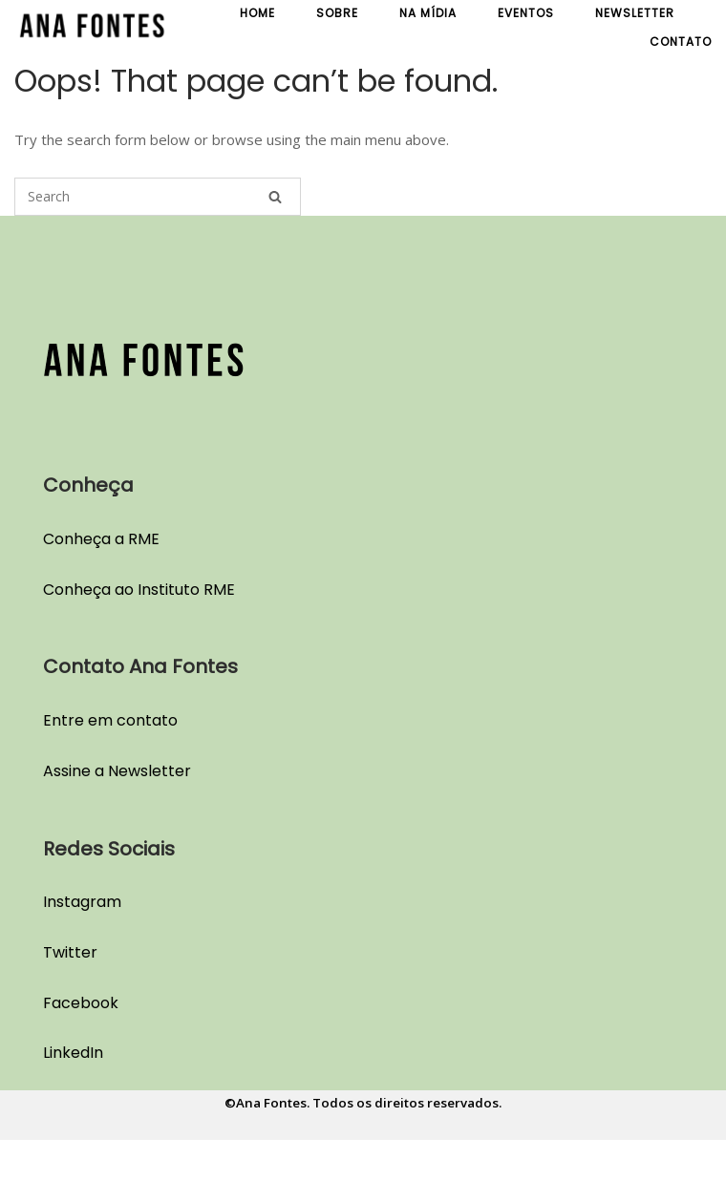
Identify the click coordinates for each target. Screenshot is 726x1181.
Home (257, 13)
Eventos (526, 13)
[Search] (275, 197)
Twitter (70, 952)
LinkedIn (73, 1053)
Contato (681, 41)
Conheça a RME (101, 539)
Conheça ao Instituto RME (139, 590)
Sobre (337, 13)
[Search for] (157, 197)
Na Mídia (428, 13)
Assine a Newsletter (117, 771)
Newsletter (634, 13)
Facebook (80, 1003)
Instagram (82, 902)
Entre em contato (110, 720)
